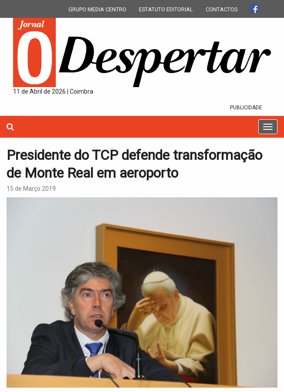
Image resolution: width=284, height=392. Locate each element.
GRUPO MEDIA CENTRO (97, 9)
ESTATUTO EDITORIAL (166, 9)
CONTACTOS (221, 9)
